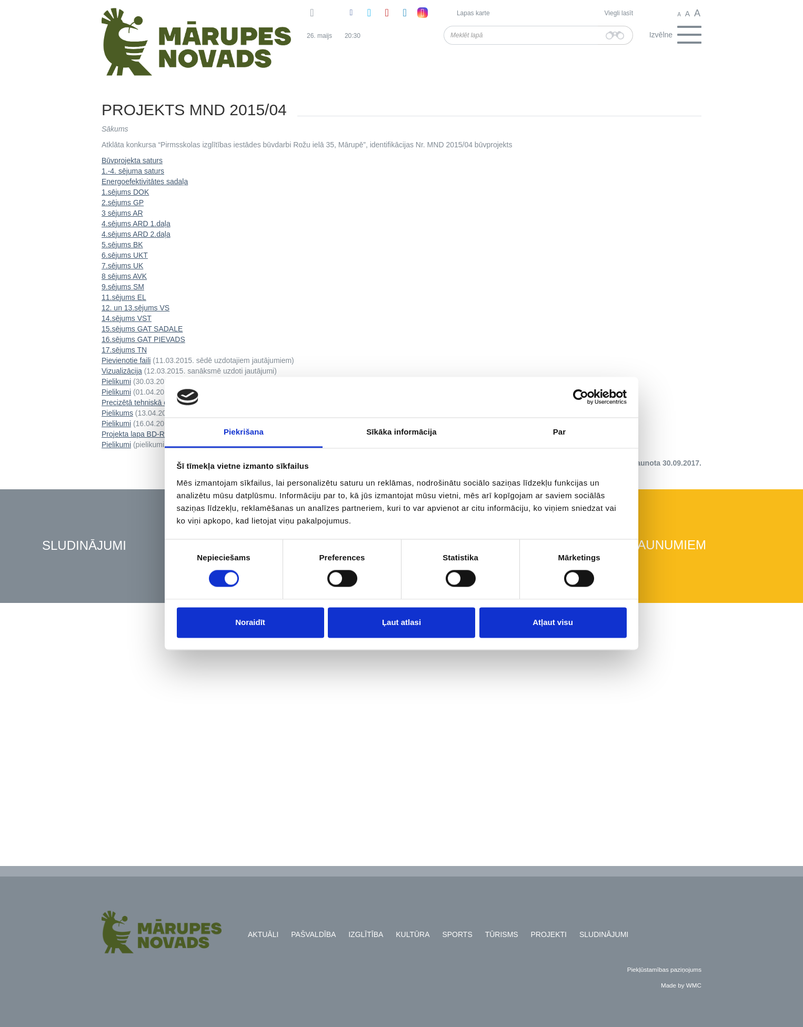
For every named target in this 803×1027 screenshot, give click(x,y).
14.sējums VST (127, 318)
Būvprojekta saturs (132, 160)
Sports (457, 934)
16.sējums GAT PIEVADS (143, 339)
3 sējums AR (122, 213)
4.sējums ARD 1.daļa (136, 223)
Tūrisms (501, 934)
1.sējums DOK (125, 192)
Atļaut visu (553, 622)
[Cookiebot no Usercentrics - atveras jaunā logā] (581, 397)
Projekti (549, 934)
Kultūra (412, 934)
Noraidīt (250, 622)
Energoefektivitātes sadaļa (145, 181)
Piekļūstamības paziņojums (664, 969)
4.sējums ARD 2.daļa (136, 234)
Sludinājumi (84, 545)
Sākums (115, 129)
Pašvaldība (313, 934)
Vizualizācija (122, 371)
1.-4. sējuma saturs (133, 171)
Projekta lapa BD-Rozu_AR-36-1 (155, 434)
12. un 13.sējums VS (135, 308)
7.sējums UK (122, 265)
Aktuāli (263, 934)
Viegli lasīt (619, 13)
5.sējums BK (122, 244)
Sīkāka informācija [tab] (401, 431)
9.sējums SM (123, 287)
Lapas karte (473, 13)
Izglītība (365, 934)
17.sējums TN (124, 350)
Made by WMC (681, 985)
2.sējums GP (123, 202)
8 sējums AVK (124, 276)
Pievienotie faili (126, 360)
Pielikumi (116, 381)
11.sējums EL (124, 297)
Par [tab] (559, 431)
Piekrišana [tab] (244, 431)
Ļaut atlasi (401, 622)
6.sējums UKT (125, 255)
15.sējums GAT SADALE (142, 329)
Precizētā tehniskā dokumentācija (157, 402)
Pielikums (117, 413)
